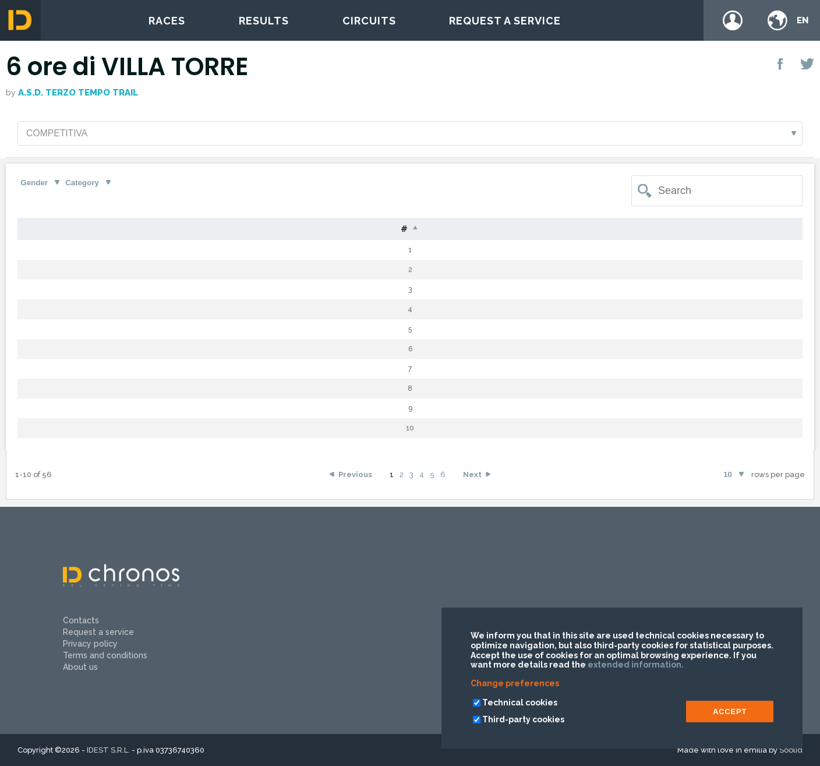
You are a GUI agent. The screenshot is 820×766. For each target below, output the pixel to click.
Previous (355, 475)
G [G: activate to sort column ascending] (353, 229)
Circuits (369, 21)
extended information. (636, 664)
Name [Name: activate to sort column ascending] (240, 229)
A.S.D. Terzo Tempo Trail (78, 92)
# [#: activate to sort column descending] (39, 230)
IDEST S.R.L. (108, 750)
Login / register (733, 20)
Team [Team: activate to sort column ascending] (717, 229)
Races (167, 21)
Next (472, 475)
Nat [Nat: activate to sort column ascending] (304, 229)
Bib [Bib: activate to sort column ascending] (88, 229)
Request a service (505, 21)
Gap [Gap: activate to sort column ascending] (525, 229)
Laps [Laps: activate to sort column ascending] (464, 229)
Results (264, 21)
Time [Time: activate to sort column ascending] (594, 229)
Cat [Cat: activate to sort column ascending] (404, 229)
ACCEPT (730, 711)
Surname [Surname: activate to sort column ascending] (160, 229)
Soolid (791, 750)
